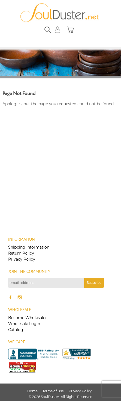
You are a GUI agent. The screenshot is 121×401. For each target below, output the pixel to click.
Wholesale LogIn (24, 323)
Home (32, 391)
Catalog (15, 329)
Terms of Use (53, 391)
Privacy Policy (21, 259)
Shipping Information (28, 247)
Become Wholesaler (27, 317)
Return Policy (21, 253)
